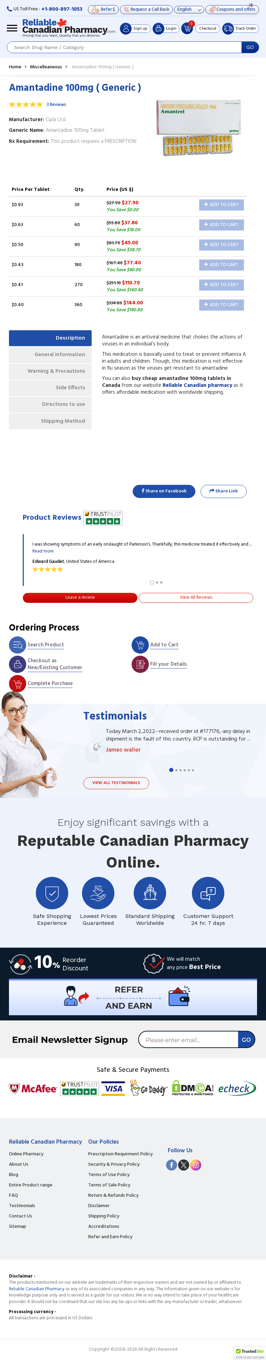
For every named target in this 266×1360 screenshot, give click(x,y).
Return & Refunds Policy (113, 1195)
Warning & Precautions (56, 372)
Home (15, 67)
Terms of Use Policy (109, 1175)
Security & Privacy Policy (114, 1164)
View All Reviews (196, 597)
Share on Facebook (164, 491)
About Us (18, 1164)
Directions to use (63, 405)
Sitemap (17, 1226)
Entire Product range (30, 1185)
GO (250, 47)
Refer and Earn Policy (110, 1237)
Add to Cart (221, 204)
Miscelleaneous (46, 67)
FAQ (13, 1195)
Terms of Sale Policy (109, 1185)
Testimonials (22, 1206)
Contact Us (20, 1216)
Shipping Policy (103, 1216)
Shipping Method (63, 422)
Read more (43, 551)
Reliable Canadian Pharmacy (36, 1289)
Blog (13, 1175)
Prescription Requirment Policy (120, 1154)
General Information (59, 355)
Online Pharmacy (26, 1154)
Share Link (223, 491)
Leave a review (80, 597)
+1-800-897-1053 (61, 9)
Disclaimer (99, 1206)
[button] (250, 1353)
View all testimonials (116, 783)
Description (70, 338)
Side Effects (70, 388)
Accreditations (103, 1226)
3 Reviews (56, 104)
